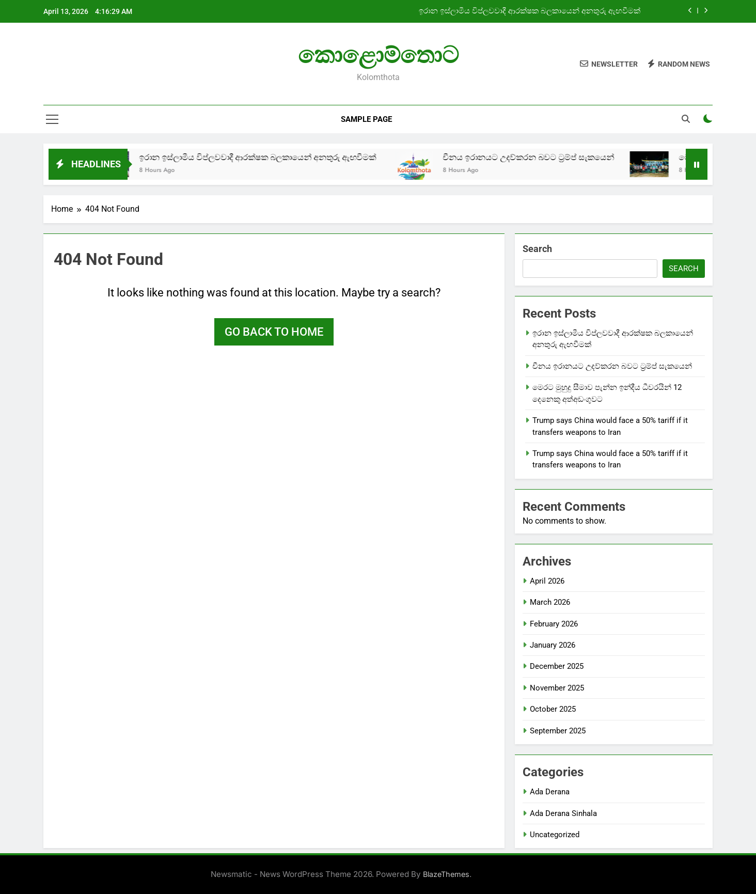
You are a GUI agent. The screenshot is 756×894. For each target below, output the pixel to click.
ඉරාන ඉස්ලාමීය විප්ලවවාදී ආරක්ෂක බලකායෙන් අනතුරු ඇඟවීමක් (530, 11)
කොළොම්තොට (378, 55)
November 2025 (557, 688)
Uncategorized (554, 834)
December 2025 (557, 666)
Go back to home (274, 331)
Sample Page (366, 119)
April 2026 (547, 581)
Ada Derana (550, 791)
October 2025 (553, 709)
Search (537, 248)
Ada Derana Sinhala (563, 813)
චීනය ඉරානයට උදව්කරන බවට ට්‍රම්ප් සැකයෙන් (545, 157)
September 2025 (558, 730)
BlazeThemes (446, 874)
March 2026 (550, 602)
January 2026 (552, 645)
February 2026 (554, 624)
